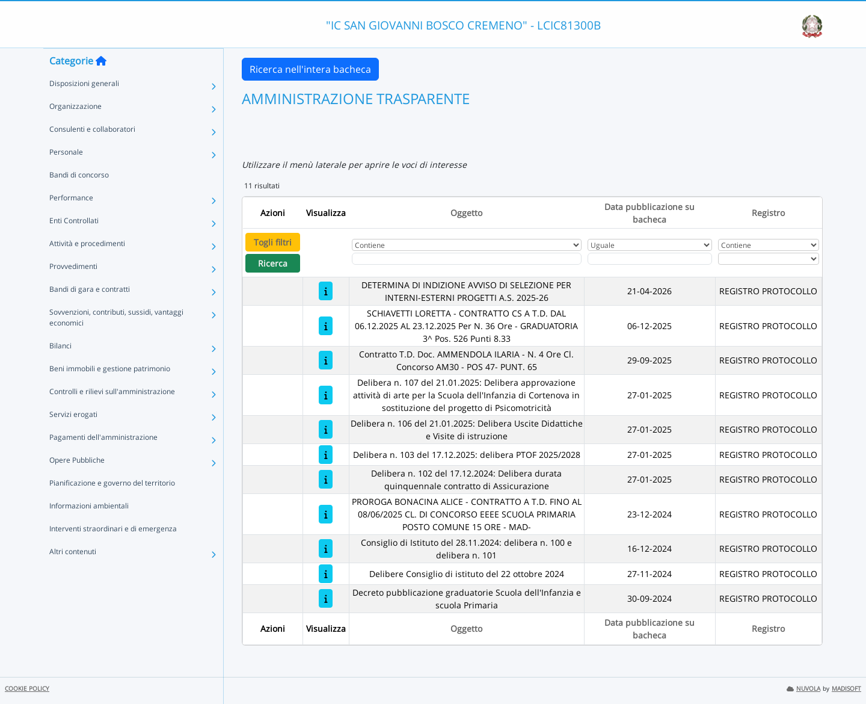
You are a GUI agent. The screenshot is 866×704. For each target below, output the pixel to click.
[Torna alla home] (101, 84)
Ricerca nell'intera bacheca (310, 69)
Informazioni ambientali (89, 530)
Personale (66, 176)
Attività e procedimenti (87, 267)
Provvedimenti (73, 290)
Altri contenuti (72, 575)
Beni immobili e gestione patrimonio (109, 393)
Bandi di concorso (79, 199)
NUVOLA (803, 689)
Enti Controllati (74, 244)
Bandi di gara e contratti (89, 313)
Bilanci (60, 370)
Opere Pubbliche (77, 484)
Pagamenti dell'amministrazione (103, 461)
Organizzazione (75, 130)
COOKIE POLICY (27, 689)
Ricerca (272, 263)
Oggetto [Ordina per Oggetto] (466, 212)
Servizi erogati (73, 438)
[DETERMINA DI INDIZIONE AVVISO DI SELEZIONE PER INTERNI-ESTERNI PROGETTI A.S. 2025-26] (326, 291)
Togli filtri (273, 242)
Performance (71, 222)
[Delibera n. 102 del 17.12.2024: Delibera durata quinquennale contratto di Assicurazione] (326, 479)
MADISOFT (846, 689)
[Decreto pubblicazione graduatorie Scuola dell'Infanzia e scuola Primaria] (326, 598)
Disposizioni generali (84, 107)
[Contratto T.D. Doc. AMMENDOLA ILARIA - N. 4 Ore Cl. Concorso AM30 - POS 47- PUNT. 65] (326, 360)
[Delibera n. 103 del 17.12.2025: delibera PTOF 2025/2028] (326, 454)
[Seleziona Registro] (768, 259)
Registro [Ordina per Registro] (768, 212)
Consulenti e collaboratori (92, 153)
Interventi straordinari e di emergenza (113, 553)
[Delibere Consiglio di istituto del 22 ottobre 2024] (326, 573)
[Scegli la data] (650, 259)
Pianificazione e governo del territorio (112, 507)
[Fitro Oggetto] (467, 259)
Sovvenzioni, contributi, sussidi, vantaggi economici (116, 341)
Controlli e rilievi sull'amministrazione (112, 415)
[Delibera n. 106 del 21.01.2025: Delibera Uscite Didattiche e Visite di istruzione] (326, 429)
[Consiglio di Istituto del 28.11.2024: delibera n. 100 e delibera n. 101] (326, 548)
